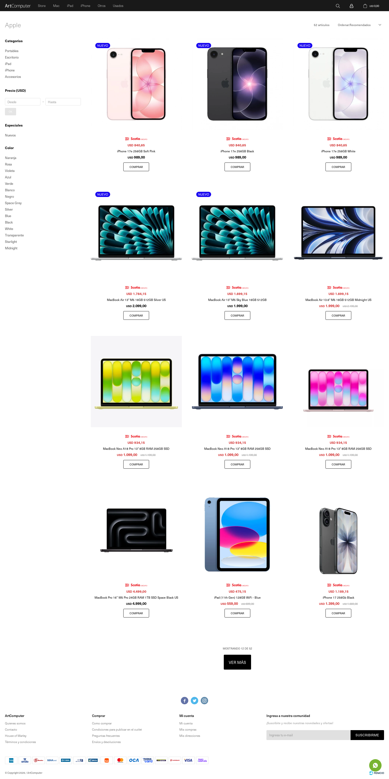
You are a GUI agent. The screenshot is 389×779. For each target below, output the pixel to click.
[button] (338, 5)
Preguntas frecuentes (106, 735)
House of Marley (15, 735)
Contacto (11, 729)
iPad (70, 5)
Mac (56, 5)
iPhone (85, 5)
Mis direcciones (189, 735)
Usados (118, 5)
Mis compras (187, 729)
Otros (101, 5)
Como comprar (102, 723)
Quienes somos (15, 723)
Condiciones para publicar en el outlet (117, 729)
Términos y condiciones (20, 742)
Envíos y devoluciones (106, 742)
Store (42, 5)
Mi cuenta (186, 723)
